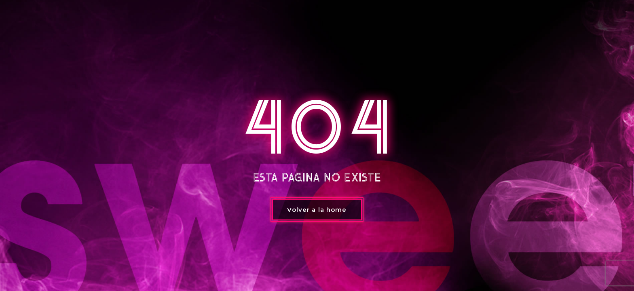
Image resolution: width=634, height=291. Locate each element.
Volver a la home (317, 209)
